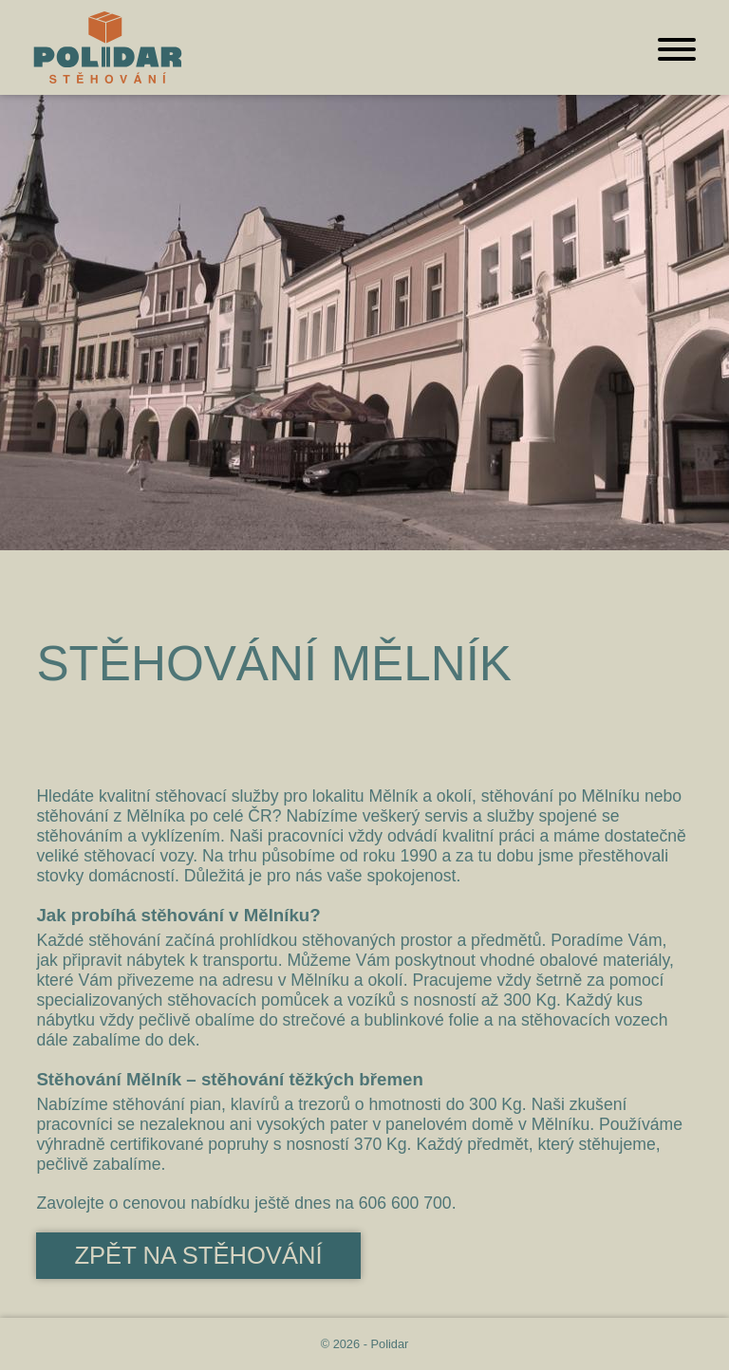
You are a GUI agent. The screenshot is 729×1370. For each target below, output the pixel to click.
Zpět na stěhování (198, 1255)
